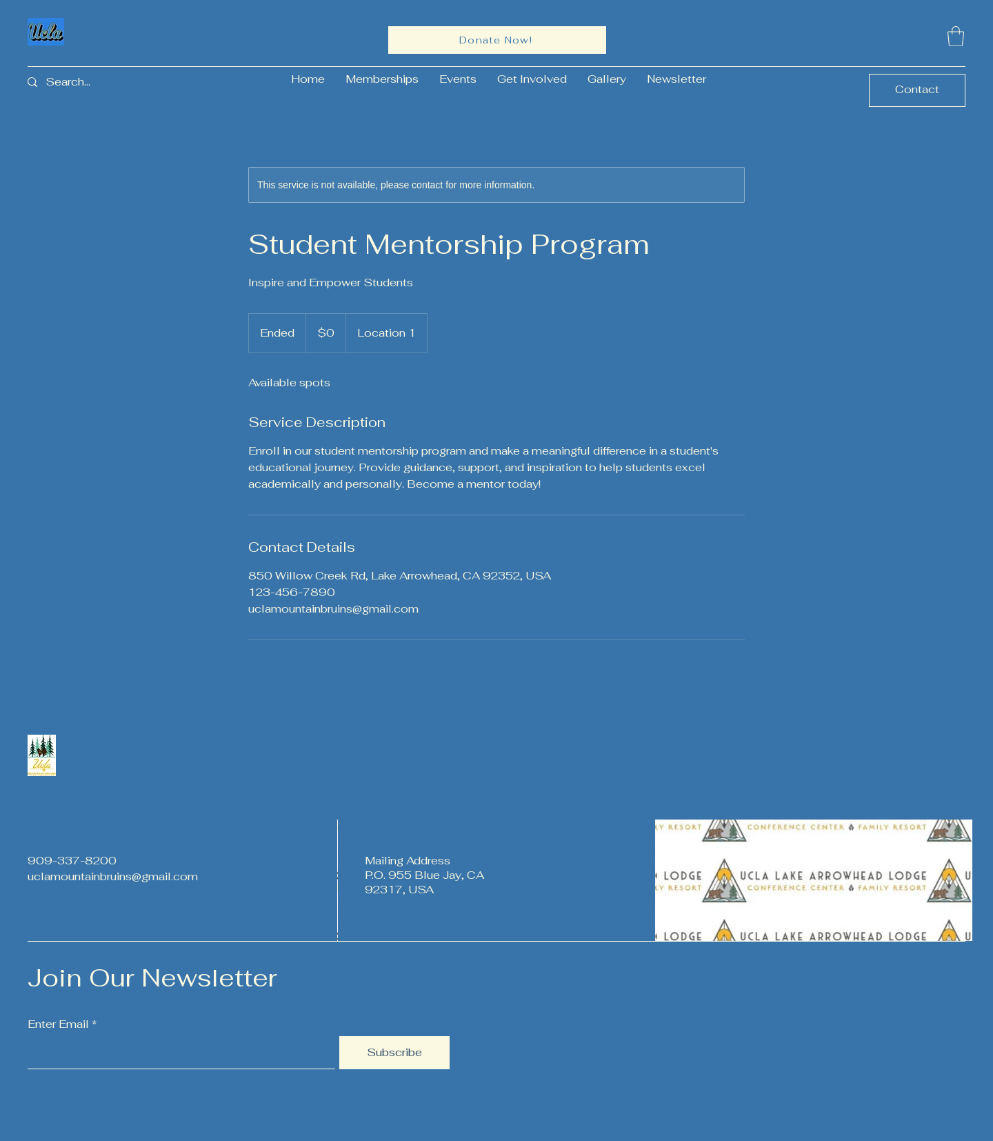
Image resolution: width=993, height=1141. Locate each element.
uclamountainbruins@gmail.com (113, 876)
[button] (955, 36)
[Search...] (79, 82)
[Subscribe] (394, 1052)
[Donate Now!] (497, 40)
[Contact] (917, 90)
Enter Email (58, 1024)
